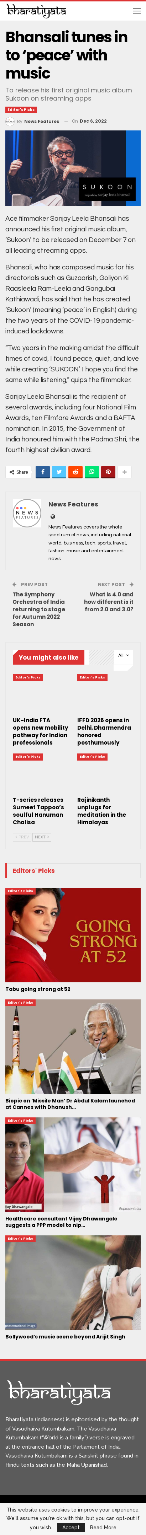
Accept (71, 1527)
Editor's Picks (21, 109)
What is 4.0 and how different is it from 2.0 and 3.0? (109, 602)
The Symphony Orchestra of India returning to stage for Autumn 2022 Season (38, 609)
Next (42, 837)
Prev (22, 837)
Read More (103, 1527)
